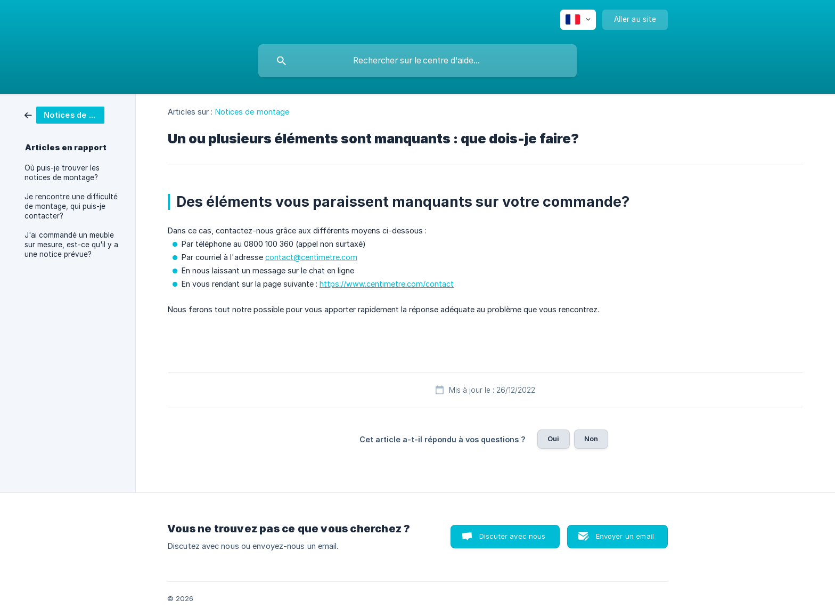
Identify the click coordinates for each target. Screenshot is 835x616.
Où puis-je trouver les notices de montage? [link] (62, 173)
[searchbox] (417, 60)
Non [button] (591, 438)
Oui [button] (553, 438)
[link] (64, 114)
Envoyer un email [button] (625, 536)
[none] (578, 20)
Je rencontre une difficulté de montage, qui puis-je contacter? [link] (71, 206)
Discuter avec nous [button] (512, 536)
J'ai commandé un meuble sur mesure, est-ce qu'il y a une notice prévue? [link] (71, 244)
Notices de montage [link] (252, 111)
